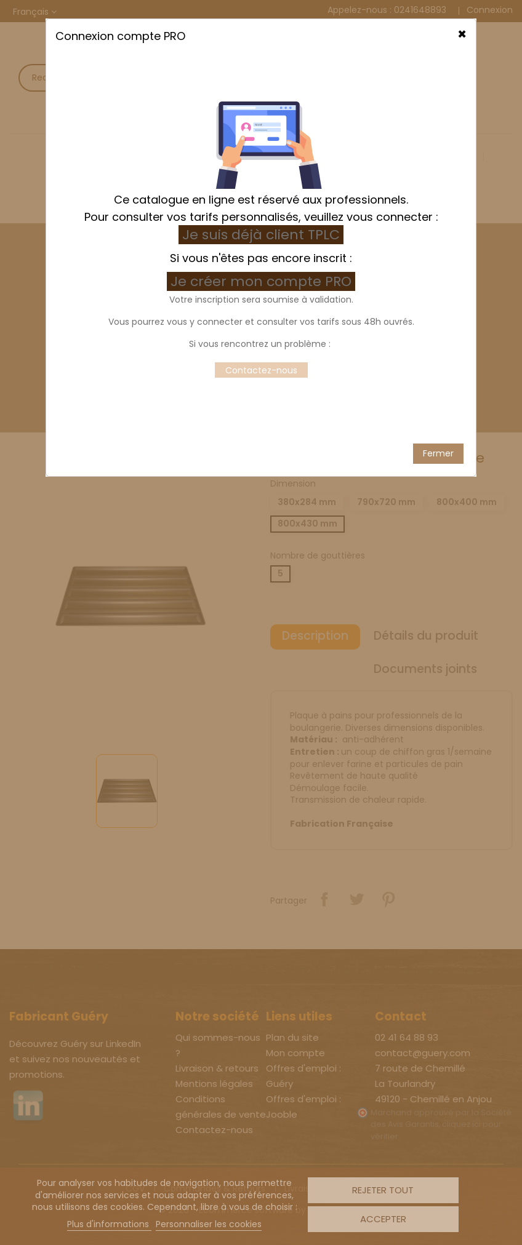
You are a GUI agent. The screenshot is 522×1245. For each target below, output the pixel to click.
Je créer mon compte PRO (263, 187)
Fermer (438, 359)
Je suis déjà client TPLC (261, 140)
